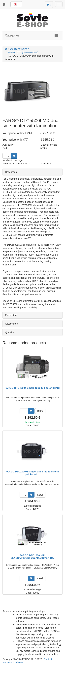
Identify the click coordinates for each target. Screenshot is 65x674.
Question (9, 332)
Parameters (11, 315)
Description (11, 172)
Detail (40, 411)
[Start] (6, 49)
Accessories (11, 323)
